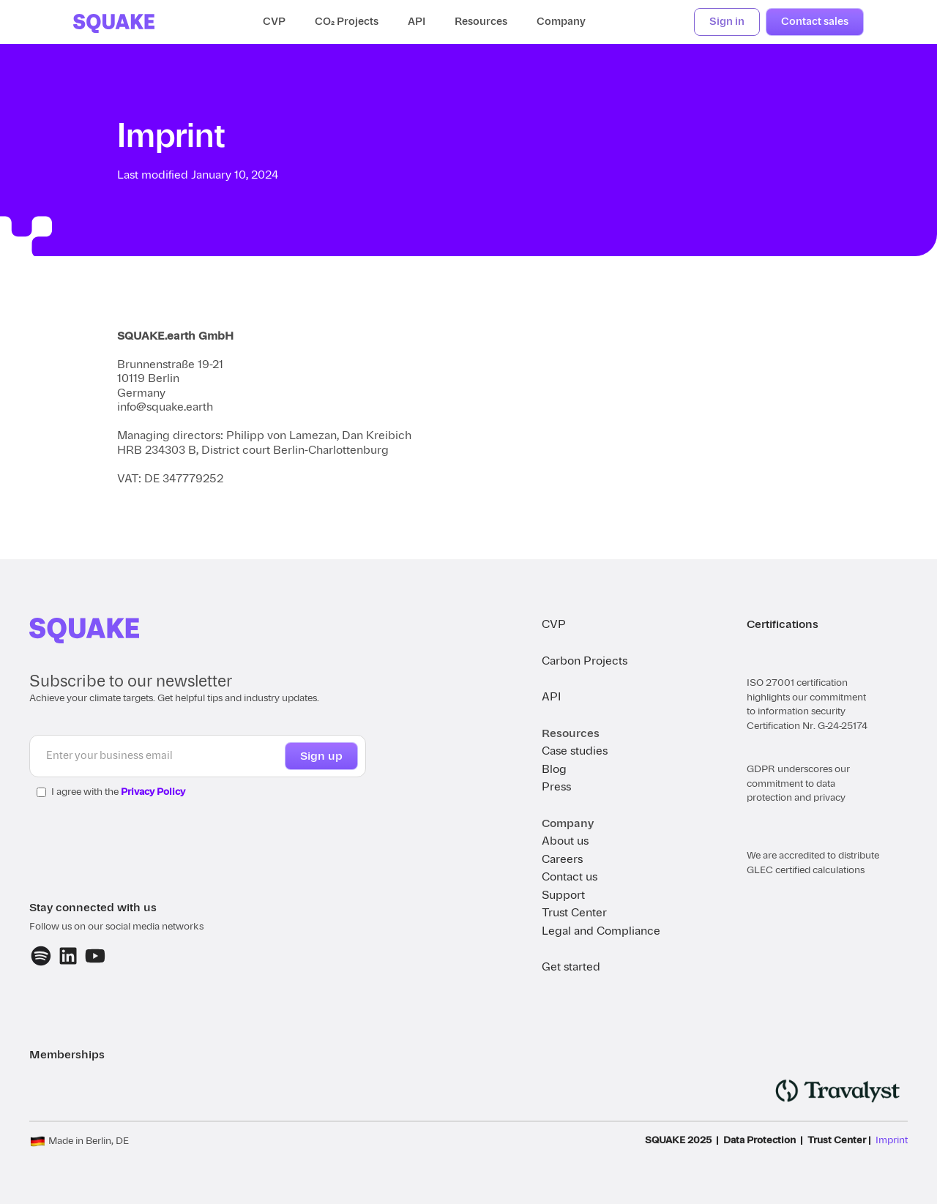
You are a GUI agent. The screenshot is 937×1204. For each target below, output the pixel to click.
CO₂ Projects (346, 21)
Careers (562, 859)
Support (563, 895)
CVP (274, 21)
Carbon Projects (584, 661)
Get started (571, 966)
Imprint (892, 1139)
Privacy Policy (153, 791)
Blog (554, 769)
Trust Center (574, 912)
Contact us (569, 876)
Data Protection (759, 1139)
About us (565, 841)
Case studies (575, 751)
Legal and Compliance (601, 931)
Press (556, 786)
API (416, 21)
